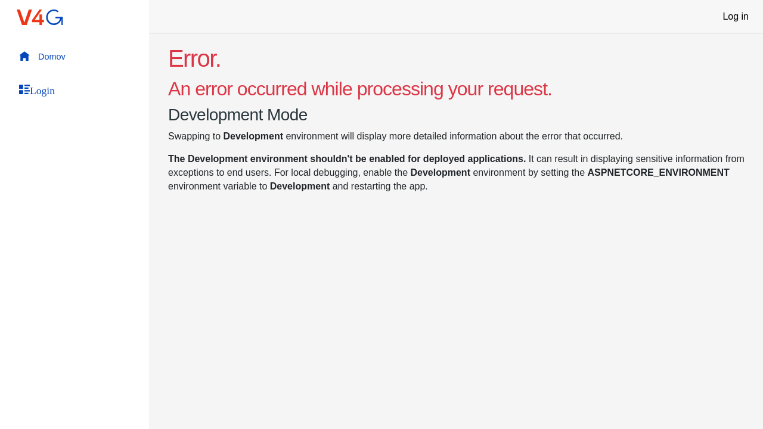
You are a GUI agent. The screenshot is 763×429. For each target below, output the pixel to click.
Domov (42, 56)
